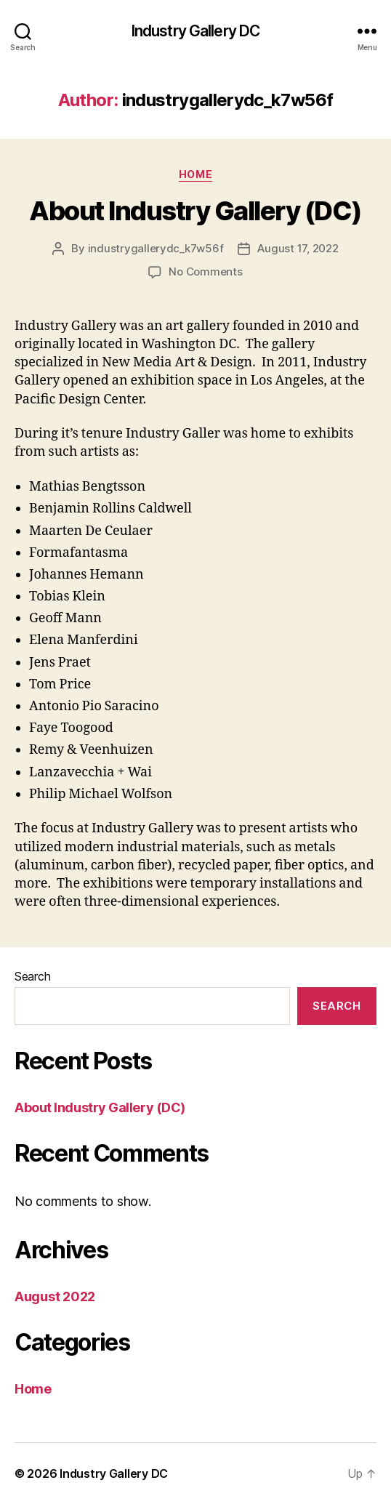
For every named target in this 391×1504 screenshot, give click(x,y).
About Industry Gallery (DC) (195, 211)
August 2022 (55, 1296)
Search (32, 976)
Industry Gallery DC (195, 31)
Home (195, 174)
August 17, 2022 (297, 248)
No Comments (205, 271)
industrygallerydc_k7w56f (156, 248)
